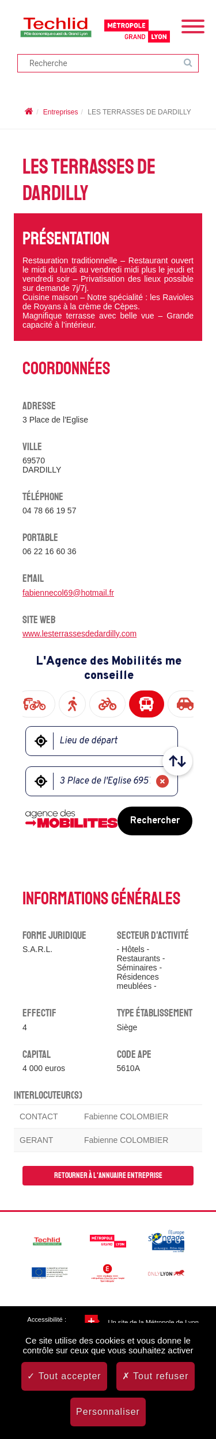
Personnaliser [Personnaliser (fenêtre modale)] (108, 1412)
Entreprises (60, 112)
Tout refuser (155, 1376)
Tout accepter (64, 1376)
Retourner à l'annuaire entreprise (108, 1175)
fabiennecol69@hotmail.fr (68, 592)
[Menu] (193, 25)
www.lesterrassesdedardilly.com (79, 633)
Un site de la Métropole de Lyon (153, 1322)
